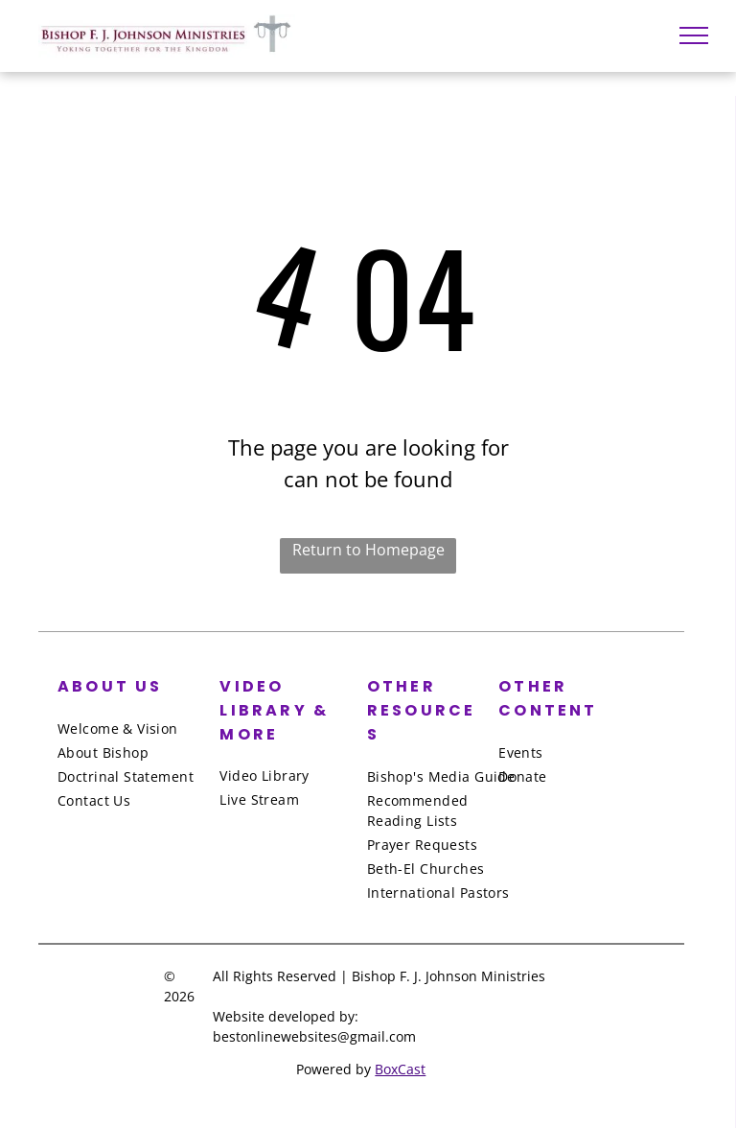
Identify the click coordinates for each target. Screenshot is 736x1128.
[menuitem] (135, 728)
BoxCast (400, 1069)
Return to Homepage (368, 549)
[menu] (694, 35)
